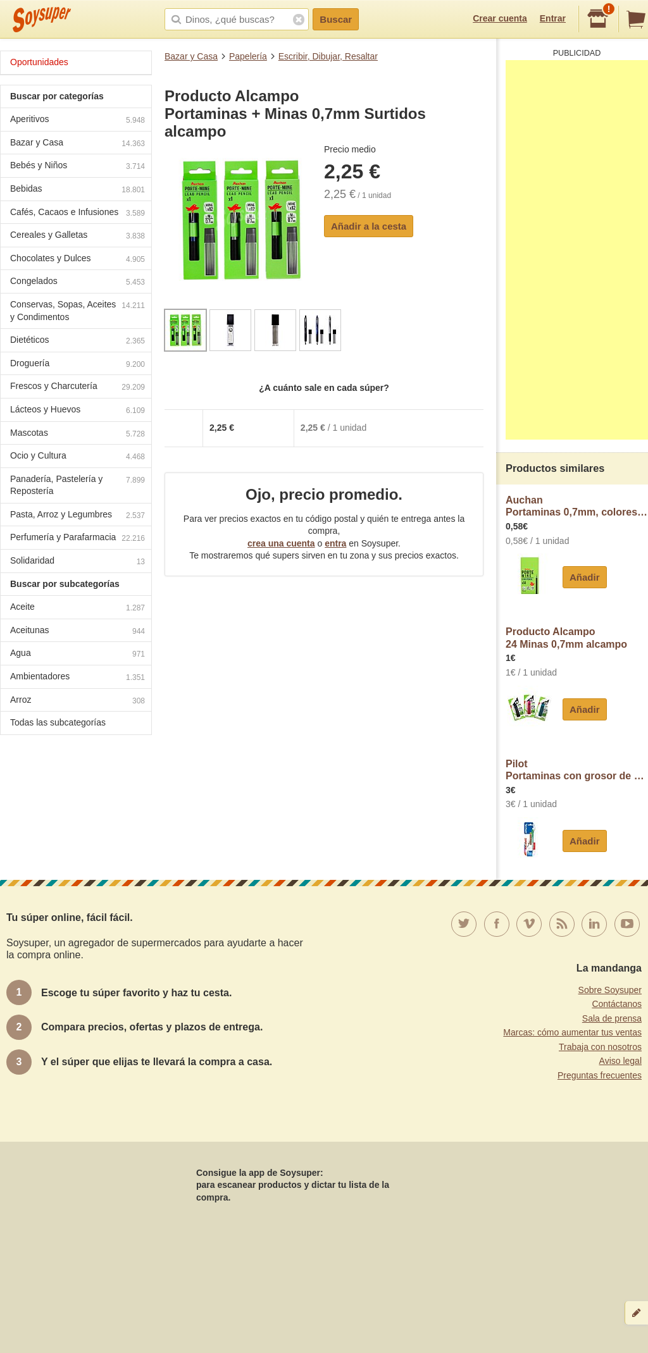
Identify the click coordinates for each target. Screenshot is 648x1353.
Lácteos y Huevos (77, 410)
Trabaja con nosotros (600, 1047)
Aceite (77, 608)
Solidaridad (77, 562)
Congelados (77, 282)
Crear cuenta (500, 18)
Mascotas (77, 434)
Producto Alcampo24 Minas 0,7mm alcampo (566, 638)
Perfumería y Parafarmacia (77, 538)
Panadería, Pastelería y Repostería (77, 485)
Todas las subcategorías (58, 722)
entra (335, 543)
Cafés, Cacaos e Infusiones (77, 213)
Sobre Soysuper (610, 990)
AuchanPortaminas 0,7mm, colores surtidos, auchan (577, 506)
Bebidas (77, 190)
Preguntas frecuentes (600, 1075)
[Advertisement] (577, 250)
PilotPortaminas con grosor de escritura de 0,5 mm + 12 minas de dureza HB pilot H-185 (577, 770)
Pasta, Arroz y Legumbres (77, 515)
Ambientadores (77, 677)
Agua (77, 654)
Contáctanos (617, 1004)
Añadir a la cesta (368, 226)
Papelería (248, 56)
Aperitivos (77, 120)
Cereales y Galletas (77, 236)
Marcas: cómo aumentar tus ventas (572, 1032)
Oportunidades (39, 62)
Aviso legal (620, 1061)
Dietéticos (77, 341)
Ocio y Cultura (77, 457)
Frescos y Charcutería (77, 387)
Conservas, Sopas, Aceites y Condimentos (77, 310)
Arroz (77, 701)
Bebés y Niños (77, 166)
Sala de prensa (612, 1018)
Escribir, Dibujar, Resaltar (328, 56)
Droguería (77, 364)
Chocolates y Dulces (77, 259)
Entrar (553, 18)
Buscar (336, 19)
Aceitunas (77, 631)
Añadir (585, 577)
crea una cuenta (281, 543)
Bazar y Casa (191, 56)
